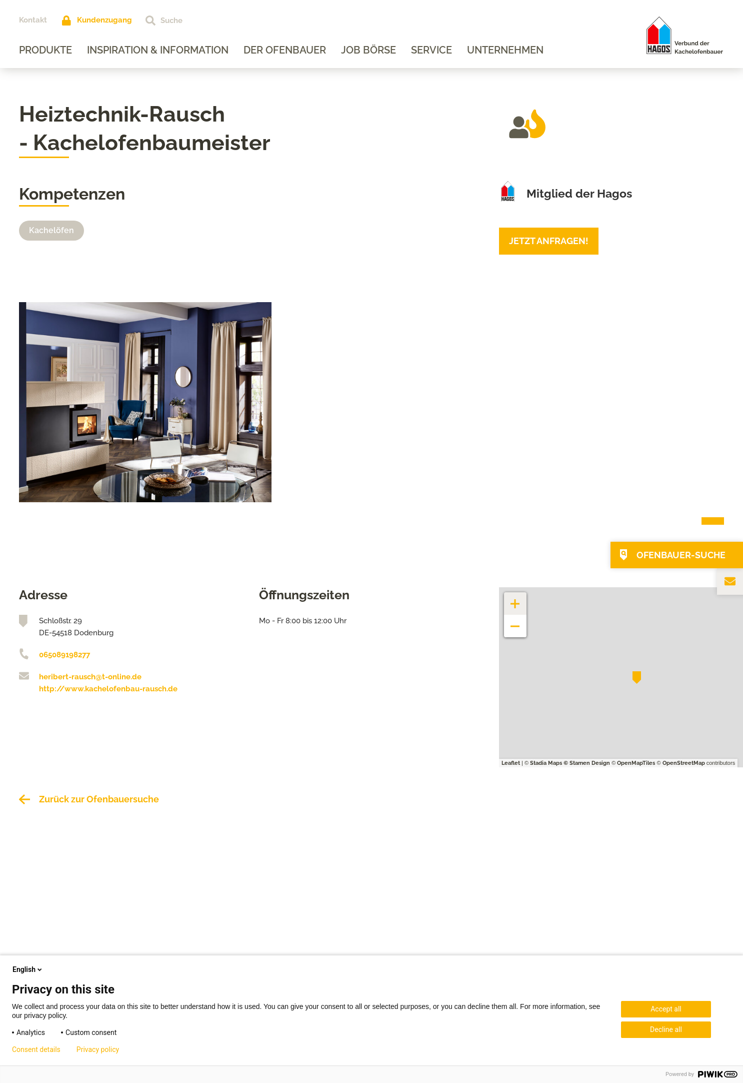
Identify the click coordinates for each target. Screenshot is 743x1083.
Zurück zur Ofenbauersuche (99, 799)
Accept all (666, 1009)
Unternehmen (505, 50)
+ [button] (516, 598)
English (28, 969)
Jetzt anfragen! (548, 241)
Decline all (666, 1029)
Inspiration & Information (157, 50)
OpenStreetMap (683, 763)
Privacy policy (97, 1049)
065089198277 (64, 654)
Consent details (36, 1049)
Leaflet (511, 763)
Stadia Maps (546, 763)
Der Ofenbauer (285, 50)
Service (431, 50)
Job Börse (368, 50)
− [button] (515, 621)
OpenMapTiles (636, 763)
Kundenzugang (104, 20)
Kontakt (33, 20)
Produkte (45, 50)
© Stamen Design (587, 763)
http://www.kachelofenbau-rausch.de (108, 688)
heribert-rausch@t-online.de (90, 676)
